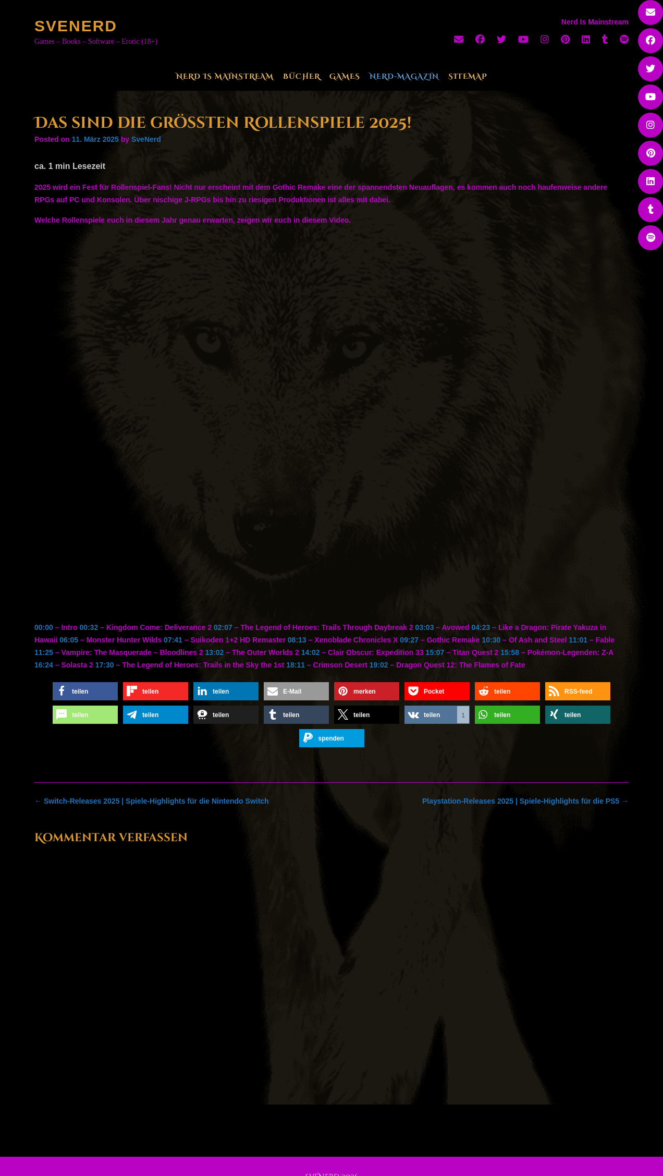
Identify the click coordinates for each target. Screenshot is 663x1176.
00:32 (88, 627)
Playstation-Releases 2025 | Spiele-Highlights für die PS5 (525, 801)
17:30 (104, 665)
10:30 (491, 640)
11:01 (578, 640)
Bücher (301, 76)
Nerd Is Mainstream (225, 76)
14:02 (310, 652)
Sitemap (467, 76)
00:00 (43, 627)
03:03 (424, 627)
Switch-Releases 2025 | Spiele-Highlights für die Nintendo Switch (151, 801)
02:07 (223, 627)
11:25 (43, 652)
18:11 (295, 665)
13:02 (214, 652)
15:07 (435, 652)
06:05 (68, 640)
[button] (85, 691)
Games (344, 76)
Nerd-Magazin (404, 76)
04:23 (481, 627)
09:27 (409, 640)
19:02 (379, 665)
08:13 (297, 640)
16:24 (43, 665)
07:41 (173, 640)
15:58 (509, 652)
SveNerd (75, 25)
